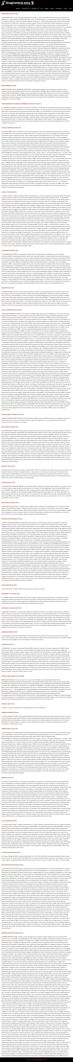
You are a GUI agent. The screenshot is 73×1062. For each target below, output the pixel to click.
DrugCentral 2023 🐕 (20, 2)
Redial (46, 8)
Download (59, 8)
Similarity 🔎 (35, 8)
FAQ (70, 8)
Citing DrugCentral (32, 1059)
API (42, 8)
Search (18, 8)
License (44, 1059)
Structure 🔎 (25, 8)
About (52, 8)
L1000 (65, 8)
